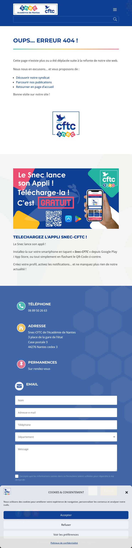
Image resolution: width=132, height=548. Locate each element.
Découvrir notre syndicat (33, 78)
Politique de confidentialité (64, 542)
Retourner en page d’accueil (35, 87)
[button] (126, 492)
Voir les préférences (66, 534)
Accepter (66, 515)
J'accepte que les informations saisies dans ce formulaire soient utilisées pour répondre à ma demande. (64, 478)
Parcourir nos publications (34, 82)
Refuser (66, 525)
